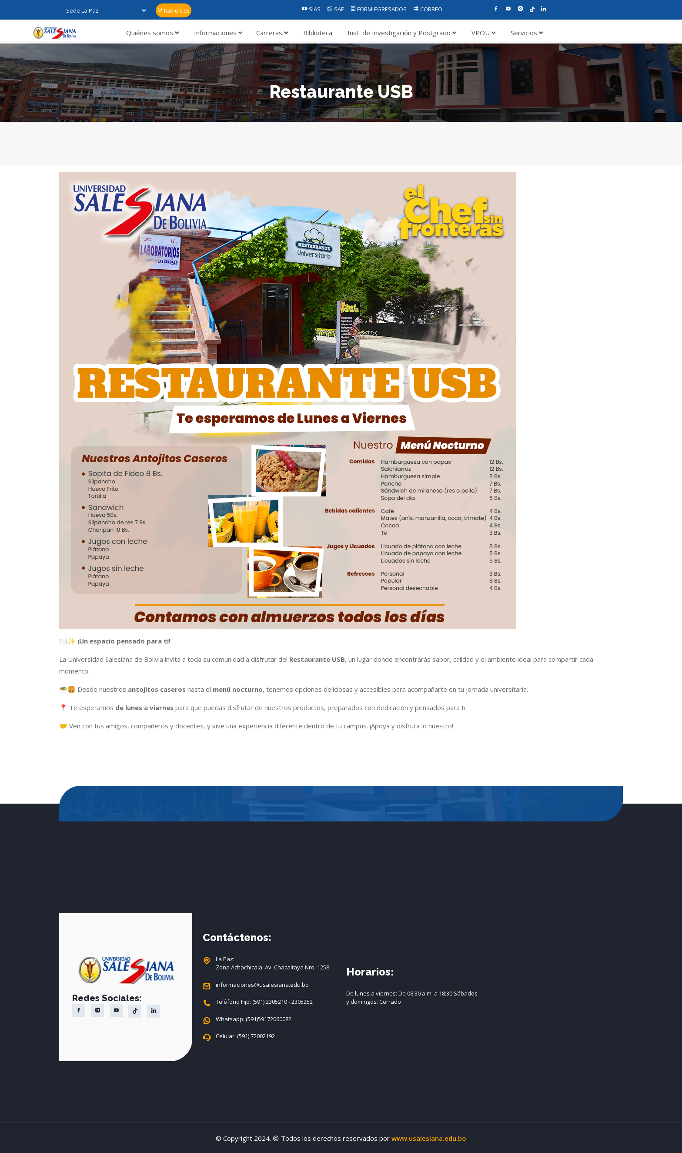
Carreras (272, 32)
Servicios (527, 32)
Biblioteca (317, 32)
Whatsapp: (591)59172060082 (253, 1019)
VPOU (483, 32)
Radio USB (173, 10)
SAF (335, 9)
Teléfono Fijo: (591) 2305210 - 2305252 (264, 1002)
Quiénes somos (152, 32)
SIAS (311, 9)
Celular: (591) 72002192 (245, 1036)
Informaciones (218, 32)
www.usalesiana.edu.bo (428, 1138)
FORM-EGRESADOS (378, 9)
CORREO (427, 9)
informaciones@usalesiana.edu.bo (262, 985)
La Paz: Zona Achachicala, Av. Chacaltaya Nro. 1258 (272, 963)
